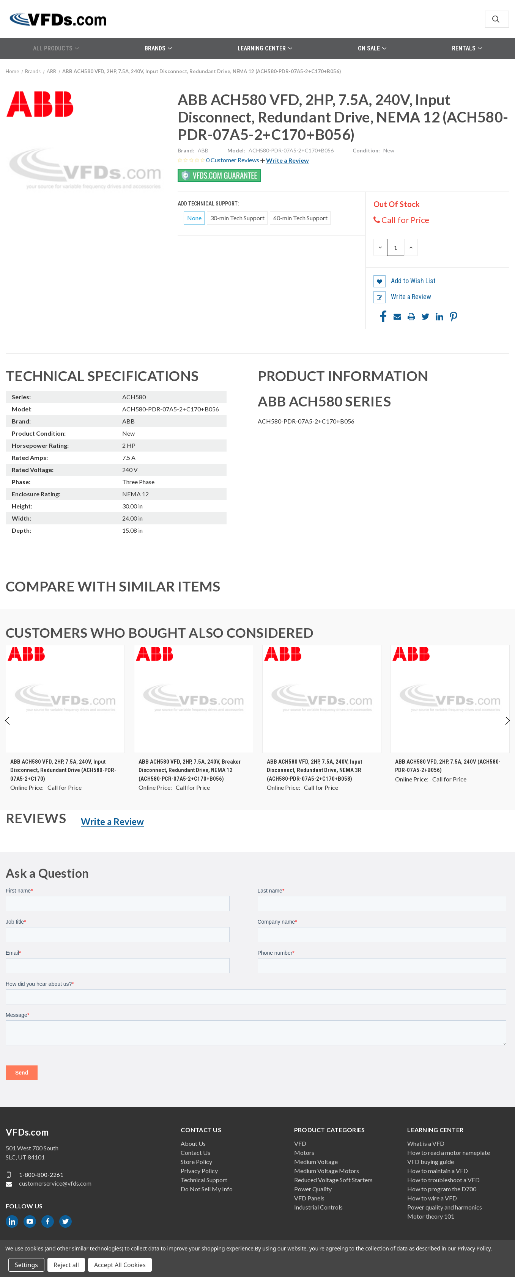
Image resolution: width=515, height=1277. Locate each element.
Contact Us (195, 1152)
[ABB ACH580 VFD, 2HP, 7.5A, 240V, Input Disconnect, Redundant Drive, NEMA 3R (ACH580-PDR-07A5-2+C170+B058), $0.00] (322, 698)
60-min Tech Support (300, 217)
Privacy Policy (199, 1170)
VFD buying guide (430, 1161)
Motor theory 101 (430, 1216)
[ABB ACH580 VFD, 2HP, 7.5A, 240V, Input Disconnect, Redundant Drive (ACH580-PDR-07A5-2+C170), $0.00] (65, 698)
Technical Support (204, 1179)
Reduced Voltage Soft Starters (333, 1179)
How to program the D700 (441, 1188)
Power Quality (313, 1188)
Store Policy (196, 1161)
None (194, 217)
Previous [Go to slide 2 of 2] (8, 728)
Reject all (66, 1265)
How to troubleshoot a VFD (443, 1179)
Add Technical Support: (209, 204)
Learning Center (265, 48)
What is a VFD (425, 1143)
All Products (56, 48)
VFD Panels (309, 1198)
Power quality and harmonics (444, 1207)
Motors (304, 1152)
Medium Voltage (316, 1161)
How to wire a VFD (432, 1198)
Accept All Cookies (120, 1265)
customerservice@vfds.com (55, 1183)
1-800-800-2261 (41, 1174)
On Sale (372, 48)
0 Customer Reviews (233, 159)
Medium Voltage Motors (326, 1170)
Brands (158, 48)
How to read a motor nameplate (448, 1152)
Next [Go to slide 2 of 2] (507, 728)
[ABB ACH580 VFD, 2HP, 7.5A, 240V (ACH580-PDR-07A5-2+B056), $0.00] (450, 698)
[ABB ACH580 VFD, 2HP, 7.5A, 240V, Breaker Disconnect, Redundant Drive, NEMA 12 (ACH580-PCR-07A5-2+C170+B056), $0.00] (193, 698)
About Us (193, 1143)
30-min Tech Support (237, 217)
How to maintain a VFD (437, 1170)
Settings (26, 1265)
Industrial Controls (318, 1207)
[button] (284, 160)
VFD (300, 1143)
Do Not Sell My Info (207, 1188)
